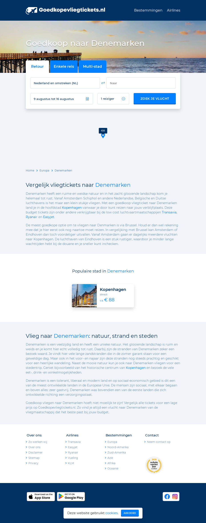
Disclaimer (35, 452)
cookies (111, 513)
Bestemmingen (148, 10)
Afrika (111, 463)
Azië (110, 457)
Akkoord (130, 513)
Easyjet (48, 217)
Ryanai (31, 217)
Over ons (34, 447)
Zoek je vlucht (155, 99)
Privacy (33, 463)
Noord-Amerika (118, 447)
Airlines (173, 10)
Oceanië (112, 468)
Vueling (73, 457)
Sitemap (34, 457)
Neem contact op (158, 441)
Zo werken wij (37, 441)
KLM (71, 463)
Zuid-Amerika (116, 452)
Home (30, 170)
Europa (44, 170)
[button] (103, 133)
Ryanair (73, 452)
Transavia (169, 212)
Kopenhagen (72, 208)
